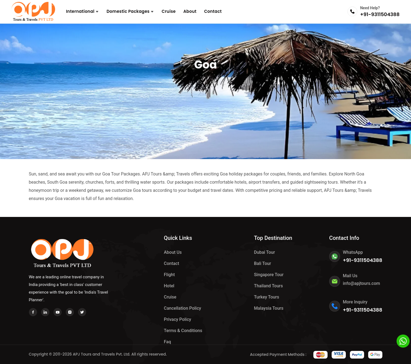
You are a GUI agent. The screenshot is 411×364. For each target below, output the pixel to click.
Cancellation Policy (182, 308)
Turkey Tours (266, 297)
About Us (173, 252)
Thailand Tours (268, 285)
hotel (169, 285)
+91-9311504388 (380, 14)
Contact (213, 11)
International (82, 11)
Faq (167, 341)
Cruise (169, 11)
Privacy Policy (177, 319)
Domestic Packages (130, 11)
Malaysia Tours (268, 308)
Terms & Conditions (183, 330)
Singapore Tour (268, 274)
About (189, 11)
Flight (169, 274)
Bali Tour (262, 263)
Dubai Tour (264, 252)
